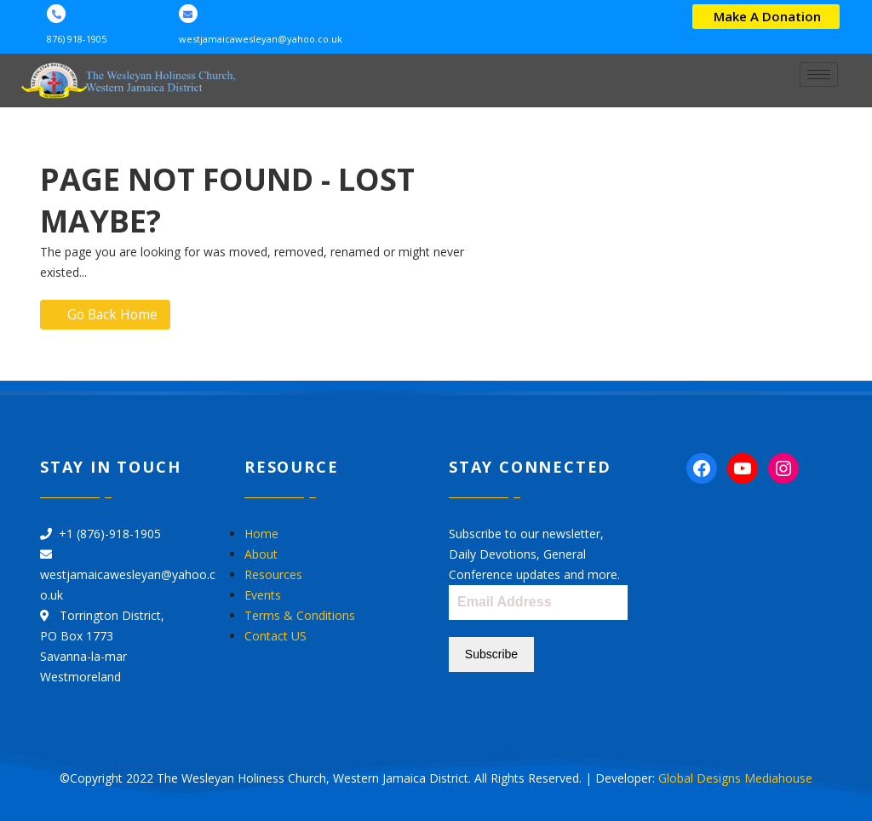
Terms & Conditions (299, 616)
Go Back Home (107, 315)
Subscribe (491, 655)
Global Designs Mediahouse (735, 776)
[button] (766, 16)
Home (261, 534)
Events (262, 596)
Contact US (275, 637)
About (261, 555)
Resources (273, 575)
